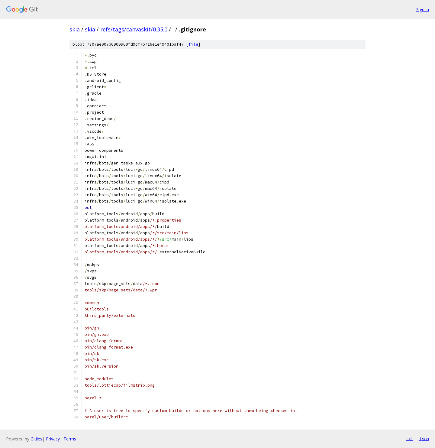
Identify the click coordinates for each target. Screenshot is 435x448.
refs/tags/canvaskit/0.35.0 (133, 29)
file (193, 44)
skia (74, 29)
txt (409, 438)
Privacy (53, 439)
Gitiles (36, 439)
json (424, 438)
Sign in (422, 9)
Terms (69, 439)
